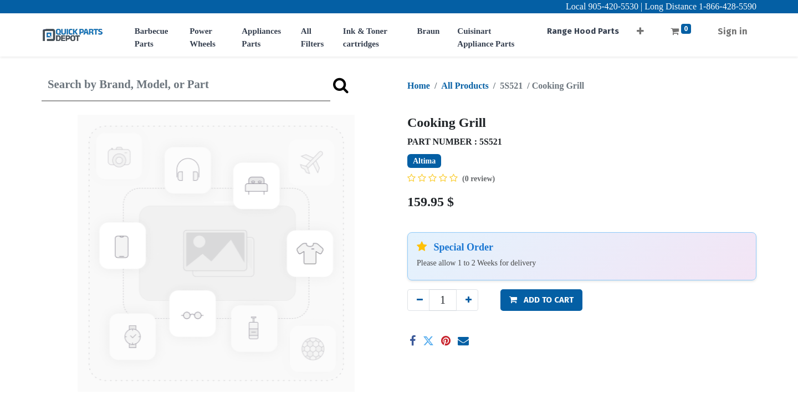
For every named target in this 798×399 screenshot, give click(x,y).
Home (418, 85)
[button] (640, 28)
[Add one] (467, 300)
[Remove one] (418, 300)
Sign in (733, 31)
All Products (464, 85)
